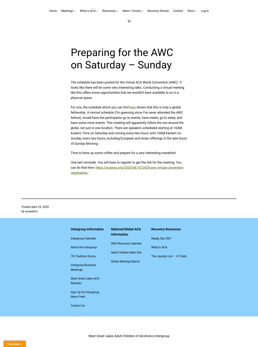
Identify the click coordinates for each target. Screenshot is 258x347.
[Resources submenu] (117, 11)
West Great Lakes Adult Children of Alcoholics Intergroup (129, 336)
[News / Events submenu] (142, 11)
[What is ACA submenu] (97, 11)
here (133, 107)
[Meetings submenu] (75, 11)
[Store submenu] (196, 11)
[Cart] (129, 21)
